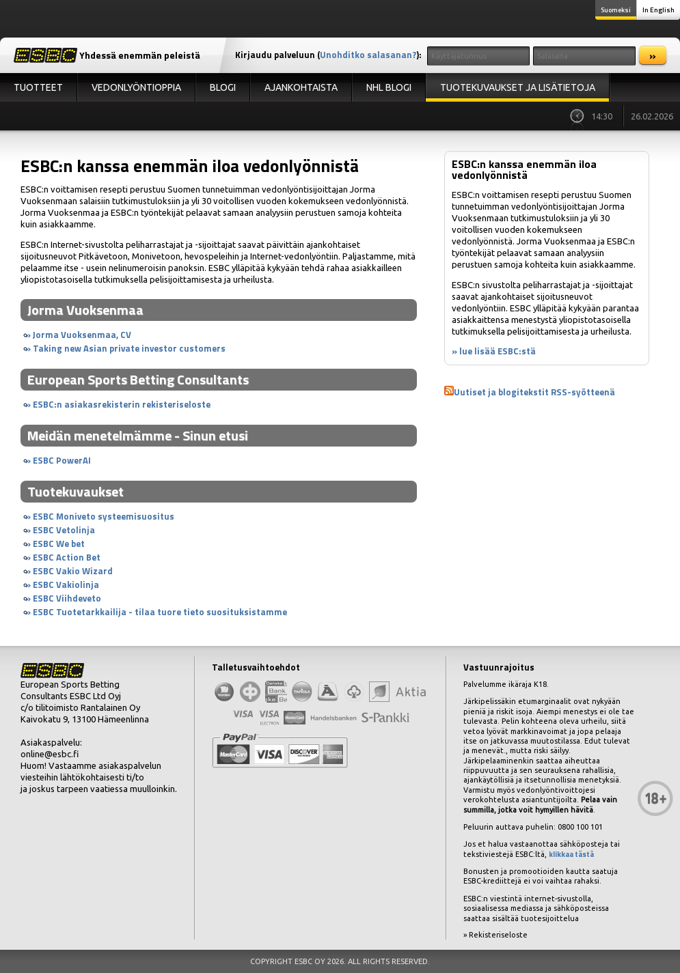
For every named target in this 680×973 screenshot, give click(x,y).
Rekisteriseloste (498, 935)
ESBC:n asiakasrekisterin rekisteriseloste (121, 404)
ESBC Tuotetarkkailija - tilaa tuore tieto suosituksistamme (160, 612)
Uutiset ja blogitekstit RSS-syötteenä (534, 392)
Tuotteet (38, 87)
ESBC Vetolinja (64, 530)
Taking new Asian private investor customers (129, 348)
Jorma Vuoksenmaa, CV (82, 334)
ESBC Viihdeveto (67, 598)
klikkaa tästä (571, 854)
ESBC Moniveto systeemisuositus (103, 516)
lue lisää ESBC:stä (497, 351)
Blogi (223, 87)
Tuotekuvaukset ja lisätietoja (517, 87)
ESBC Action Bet (66, 557)
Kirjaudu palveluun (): (328, 54)
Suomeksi (616, 10)
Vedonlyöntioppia (136, 87)
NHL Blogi (388, 87)
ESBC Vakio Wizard (73, 571)
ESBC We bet (59, 543)
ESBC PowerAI (62, 460)
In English (658, 10)
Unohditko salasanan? (368, 54)
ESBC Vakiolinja (66, 584)
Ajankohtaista (301, 87)
